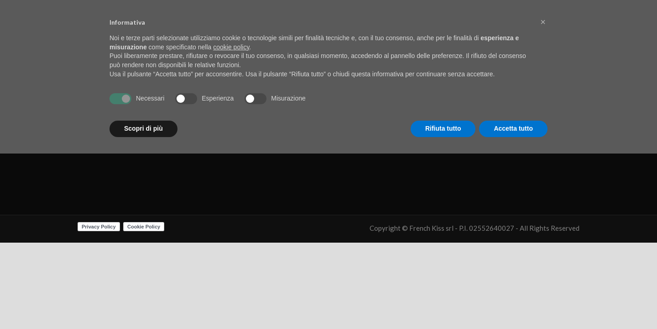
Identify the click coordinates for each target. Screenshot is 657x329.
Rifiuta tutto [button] (443, 128)
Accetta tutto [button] (513, 128)
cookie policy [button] (231, 47)
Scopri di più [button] (143, 128)
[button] (543, 22)
